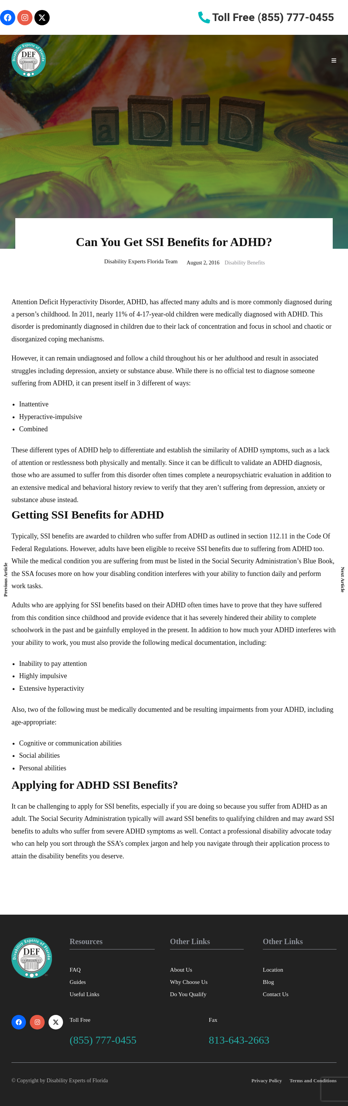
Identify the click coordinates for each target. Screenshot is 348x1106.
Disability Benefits (245, 263)
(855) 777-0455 (103, 1040)
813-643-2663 (239, 1040)
